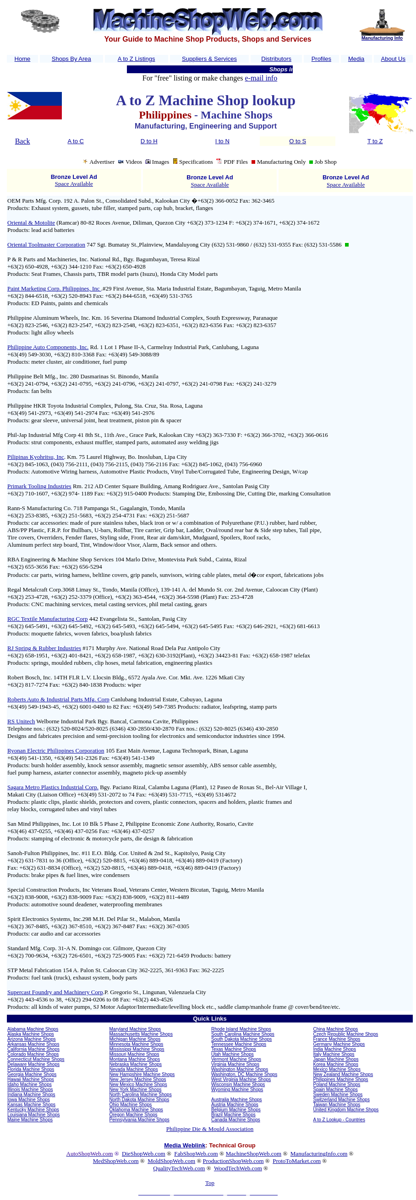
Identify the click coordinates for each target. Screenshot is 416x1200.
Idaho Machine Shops (29, 1084)
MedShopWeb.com (116, 1160)
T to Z (375, 141)
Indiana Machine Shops (31, 1094)
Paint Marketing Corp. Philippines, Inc (54, 288)
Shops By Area (71, 58)
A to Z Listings (136, 58)
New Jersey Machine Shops (137, 1079)
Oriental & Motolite (31, 222)
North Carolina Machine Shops (140, 1094)
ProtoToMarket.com (297, 1160)
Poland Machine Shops (337, 1084)
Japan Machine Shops (336, 1059)
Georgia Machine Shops (31, 1074)
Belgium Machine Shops (236, 1109)
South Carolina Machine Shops (242, 1034)
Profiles (321, 58)
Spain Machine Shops (335, 1089)
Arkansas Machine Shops (33, 1044)
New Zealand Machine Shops (343, 1074)
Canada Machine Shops (235, 1119)
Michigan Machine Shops (135, 1039)
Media (356, 58)
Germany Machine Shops (339, 1044)
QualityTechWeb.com (179, 1168)
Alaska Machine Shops (30, 1034)
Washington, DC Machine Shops (244, 1074)
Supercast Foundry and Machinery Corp (55, 992)
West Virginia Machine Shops (241, 1079)
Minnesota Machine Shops (136, 1044)
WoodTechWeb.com (238, 1168)
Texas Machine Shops (233, 1049)
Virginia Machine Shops (235, 1064)
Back (22, 141)
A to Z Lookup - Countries (339, 1119)
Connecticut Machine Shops (36, 1059)
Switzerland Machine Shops (341, 1099)
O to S (297, 141)
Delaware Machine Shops (33, 1064)
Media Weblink (184, 1145)
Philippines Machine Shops (340, 1079)
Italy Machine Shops (334, 1054)
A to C (76, 141)
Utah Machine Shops (232, 1054)
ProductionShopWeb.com (233, 1160)
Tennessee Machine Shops (238, 1044)
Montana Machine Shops (134, 1059)
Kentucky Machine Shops (33, 1109)
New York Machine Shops (135, 1089)
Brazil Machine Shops (233, 1114)
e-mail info (261, 78)
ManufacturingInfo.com (319, 1153)
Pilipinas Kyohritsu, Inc (35, 456)
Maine (13, 1119)
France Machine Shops (337, 1039)
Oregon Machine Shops (133, 1114)
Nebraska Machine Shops (135, 1064)
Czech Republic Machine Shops (345, 1034)
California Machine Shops (33, 1049)
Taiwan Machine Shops (337, 1104)
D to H (149, 141)
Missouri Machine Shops (134, 1054)
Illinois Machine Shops (30, 1089)
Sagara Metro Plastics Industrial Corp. (53, 787)
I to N (222, 141)
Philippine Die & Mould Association (210, 1128)
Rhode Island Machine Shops (241, 1029)
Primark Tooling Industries (39, 486)
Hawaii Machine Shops (30, 1079)
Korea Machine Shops (335, 1064)
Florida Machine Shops (30, 1069)
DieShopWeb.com (143, 1153)
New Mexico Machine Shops (138, 1084)
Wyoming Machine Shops (237, 1089)
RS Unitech (21, 721)
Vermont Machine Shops (236, 1059)
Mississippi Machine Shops (136, 1049)
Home (23, 58)
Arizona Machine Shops (31, 1039)
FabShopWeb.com (196, 1153)
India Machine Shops (334, 1049)
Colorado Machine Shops (33, 1054)
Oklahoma (120, 1109)
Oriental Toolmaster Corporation (46, 244)
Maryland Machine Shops (135, 1029)
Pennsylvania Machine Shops (139, 1119)
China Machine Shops (335, 1029)
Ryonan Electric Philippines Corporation (55, 750)
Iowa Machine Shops (28, 1099)
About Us (393, 58)
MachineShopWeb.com (253, 1153)
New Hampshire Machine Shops (142, 1074)
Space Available (74, 183)
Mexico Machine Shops (337, 1069)
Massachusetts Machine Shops (141, 1034)
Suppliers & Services (209, 58)
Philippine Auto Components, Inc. (47, 347)
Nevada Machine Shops (133, 1069)
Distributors (276, 58)
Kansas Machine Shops (31, 1104)
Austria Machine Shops (234, 1104)
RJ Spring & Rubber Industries (44, 648)
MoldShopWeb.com (171, 1160)
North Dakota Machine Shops (139, 1099)
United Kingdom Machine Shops (346, 1109)
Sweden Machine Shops (338, 1094)
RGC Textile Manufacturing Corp (47, 618)
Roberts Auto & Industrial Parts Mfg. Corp (58, 699)
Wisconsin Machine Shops (238, 1084)
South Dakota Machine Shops (241, 1039)
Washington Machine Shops (239, 1069)
